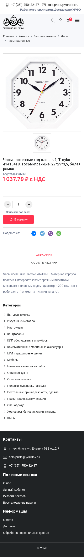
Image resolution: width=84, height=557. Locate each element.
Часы (64, 36)
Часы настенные (18, 41)
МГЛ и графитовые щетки (24, 353)
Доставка (9, 526)
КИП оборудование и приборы (27, 340)
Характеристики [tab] (44, 263)
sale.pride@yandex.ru (24, 457)
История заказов (14, 496)
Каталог (24, 36)
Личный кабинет (14, 490)
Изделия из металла (21, 321)
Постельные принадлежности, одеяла (32, 392)
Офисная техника (19, 379)
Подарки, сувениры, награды (26, 386)
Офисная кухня (17, 373)
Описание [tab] (44, 255)
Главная (8, 36)
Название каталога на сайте (26, 366)
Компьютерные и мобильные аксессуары (35, 347)
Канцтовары (15, 334)
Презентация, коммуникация (26, 399)
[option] (42, 143)
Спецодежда (15, 405)
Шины (11, 418)
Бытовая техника (44, 36)
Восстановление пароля (19, 502)
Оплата (8, 520)
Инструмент (15, 327)
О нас (7, 483)
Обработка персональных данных (26, 533)
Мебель (12, 360)
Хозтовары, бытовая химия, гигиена (31, 412)
